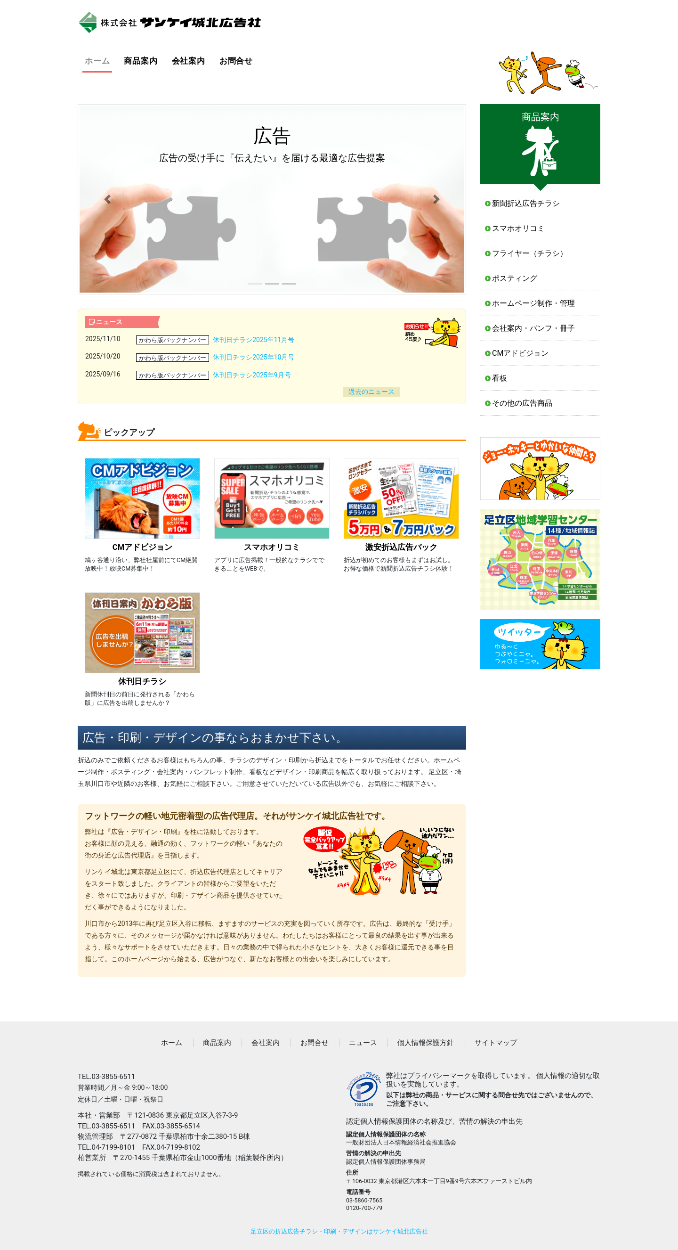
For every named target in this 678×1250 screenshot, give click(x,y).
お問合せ (236, 60)
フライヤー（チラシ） (529, 253)
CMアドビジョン (520, 353)
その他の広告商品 (522, 403)
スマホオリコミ (518, 228)
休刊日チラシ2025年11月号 (253, 339)
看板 (499, 378)
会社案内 (188, 60)
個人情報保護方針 (425, 1042)
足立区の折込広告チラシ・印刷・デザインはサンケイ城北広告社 (339, 1231)
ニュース (363, 1042)
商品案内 (140, 60)
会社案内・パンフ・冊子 (533, 328)
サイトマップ (496, 1042)
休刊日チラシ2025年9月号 (252, 375)
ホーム (98, 60)
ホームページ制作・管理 (533, 303)
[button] (107, 199)
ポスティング (514, 278)
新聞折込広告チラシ (526, 203)
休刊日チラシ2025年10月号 (253, 357)
